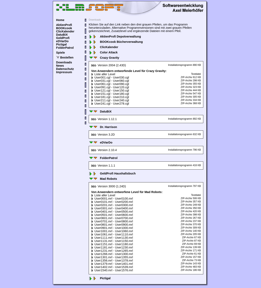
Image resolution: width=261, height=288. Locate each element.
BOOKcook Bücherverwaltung (116, 41)
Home (60, 20)
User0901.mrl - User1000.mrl (112, 228)
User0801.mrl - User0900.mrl (112, 224)
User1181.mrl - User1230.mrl (112, 247)
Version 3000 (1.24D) (108, 186)
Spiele (60, 52)
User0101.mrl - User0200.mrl (112, 201)
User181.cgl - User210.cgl (110, 97)
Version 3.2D (103, 134)
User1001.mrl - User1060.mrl (112, 231)
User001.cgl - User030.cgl (110, 77)
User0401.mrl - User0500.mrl (112, 211)
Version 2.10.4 (104, 150)
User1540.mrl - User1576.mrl (112, 270)
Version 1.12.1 (104, 119)
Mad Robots (103, 178)
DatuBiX (62, 34)
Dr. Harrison (103, 127)
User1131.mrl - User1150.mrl (112, 241)
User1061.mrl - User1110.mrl (112, 234)
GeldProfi (63, 38)
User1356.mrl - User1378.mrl (112, 260)
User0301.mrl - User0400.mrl (112, 208)
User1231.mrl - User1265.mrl (112, 250)
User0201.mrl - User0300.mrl (112, 205)
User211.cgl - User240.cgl (110, 100)
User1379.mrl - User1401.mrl (112, 263)
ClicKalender (65, 31)
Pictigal (61, 44)
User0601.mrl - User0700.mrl (112, 218)
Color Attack (103, 52)
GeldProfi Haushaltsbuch (112, 173)
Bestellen (66, 57)
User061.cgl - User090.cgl (110, 84)
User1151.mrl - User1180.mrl (112, 244)
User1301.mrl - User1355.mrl (112, 257)
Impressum (64, 72)
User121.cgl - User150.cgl (110, 90)
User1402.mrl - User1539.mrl (112, 267)
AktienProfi (64, 24)
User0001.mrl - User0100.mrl (112, 198)
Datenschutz (65, 69)
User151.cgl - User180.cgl (110, 93)
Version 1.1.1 (103, 165)
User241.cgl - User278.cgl (110, 103)
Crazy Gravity (104, 57)
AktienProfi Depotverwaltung (115, 36)
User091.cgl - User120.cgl (110, 87)
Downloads (64, 62)
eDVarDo (62, 41)
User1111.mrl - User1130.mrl (112, 237)
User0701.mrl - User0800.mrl (112, 221)
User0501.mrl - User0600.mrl (112, 214)
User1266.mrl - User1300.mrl (112, 254)
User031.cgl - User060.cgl (110, 80)
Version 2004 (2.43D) (108, 65)
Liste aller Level (103, 74)
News (60, 65)
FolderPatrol (65, 47)
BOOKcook (64, 28)
